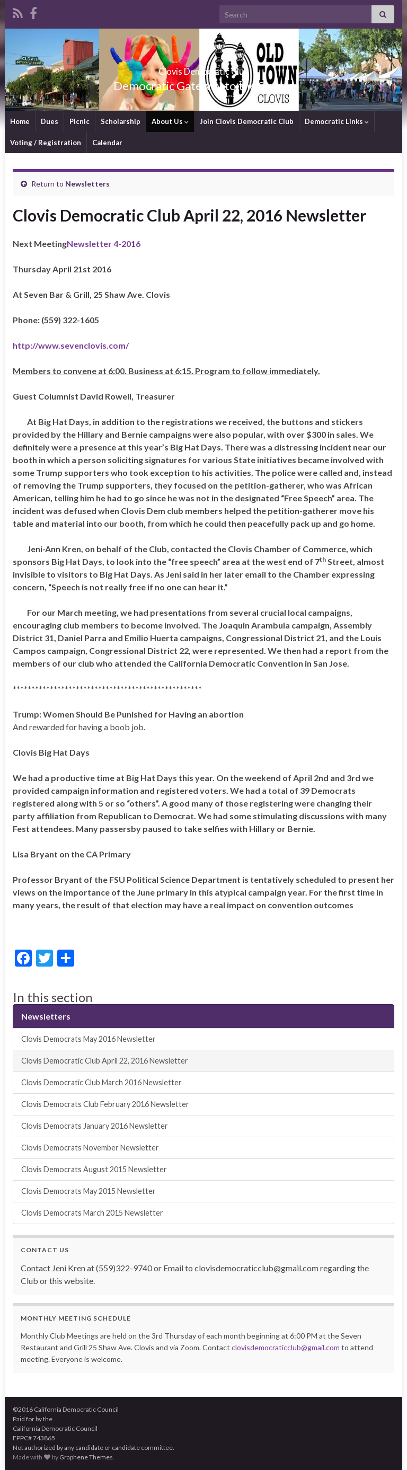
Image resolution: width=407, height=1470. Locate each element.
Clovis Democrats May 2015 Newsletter (88, 1191)
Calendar (107, 142)
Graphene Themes (86, 1457)
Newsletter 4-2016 (103, 243)
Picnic (79, 121)
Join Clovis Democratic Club (247, 121)
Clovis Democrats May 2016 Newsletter (88, 1038)
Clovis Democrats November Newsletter (90, 1147)
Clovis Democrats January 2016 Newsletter (94, 1125)
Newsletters (87, 183)
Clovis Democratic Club (204, 68)
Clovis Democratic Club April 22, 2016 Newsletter (104, 1060)
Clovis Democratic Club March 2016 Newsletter (101, 1082)
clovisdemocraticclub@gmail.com (286, 1347)
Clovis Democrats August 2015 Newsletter (94, 1169)
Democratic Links (337, 121)
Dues (49, 121)
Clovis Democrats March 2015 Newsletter (92, 1212)
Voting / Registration (45, 142)
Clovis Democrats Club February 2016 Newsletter (105, 1104)
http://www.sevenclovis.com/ (71, 345)
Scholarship (120, 121)
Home (20, 121)
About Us (170, 121)
